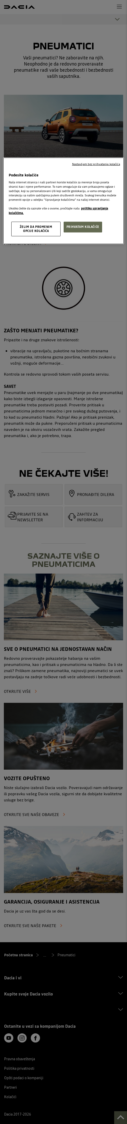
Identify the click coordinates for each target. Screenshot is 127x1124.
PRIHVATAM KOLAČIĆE (82, 227)
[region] (63, 200)
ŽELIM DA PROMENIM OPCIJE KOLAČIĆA (36, 229)
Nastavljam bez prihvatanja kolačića (96, 164)
